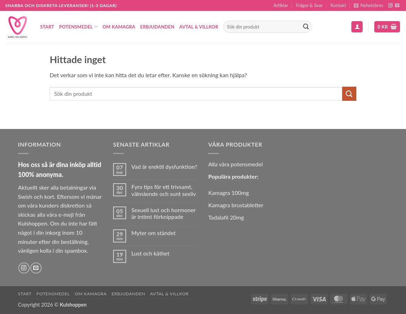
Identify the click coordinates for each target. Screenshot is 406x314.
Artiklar (280, 5)
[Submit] (306, 27)
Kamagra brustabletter (235, 205)
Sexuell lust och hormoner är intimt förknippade (163, 213)
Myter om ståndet (153, 232)
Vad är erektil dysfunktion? (164, 166)
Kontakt (338, 5)
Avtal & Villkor (199, 27)
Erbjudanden (157, 27)
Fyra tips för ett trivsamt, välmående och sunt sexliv (163, 190)
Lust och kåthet (150, 253)
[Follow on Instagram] (390, 5)
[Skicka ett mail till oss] (397, 5)
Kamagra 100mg (228, 192)
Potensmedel (78, 26)
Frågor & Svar (309, 5)
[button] (368, 5)
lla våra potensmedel (237, 164)
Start (47, 27)
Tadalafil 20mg (226, 217)
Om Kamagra (119, 27)
